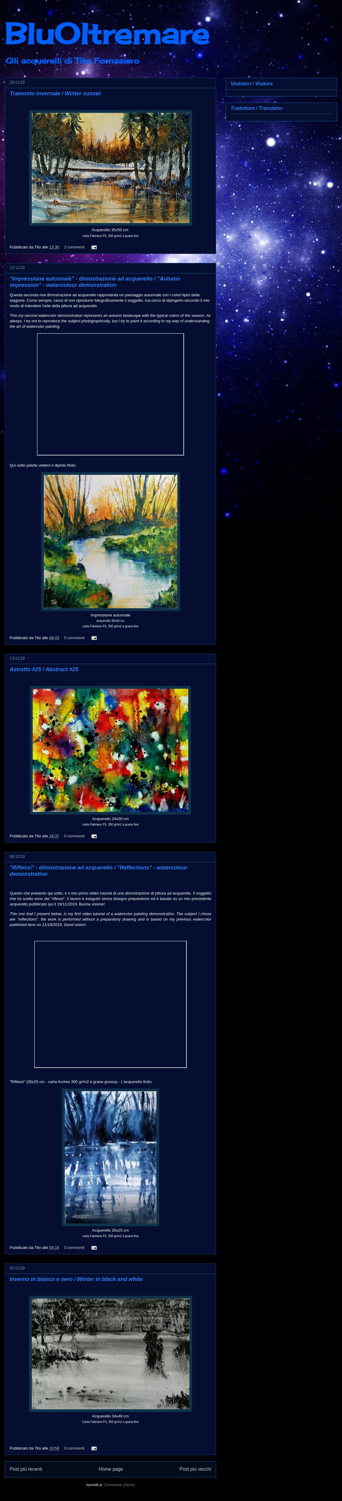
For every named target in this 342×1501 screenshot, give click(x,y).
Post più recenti (26, 1469)
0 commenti (74, 638)
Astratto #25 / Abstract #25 (44, 669)
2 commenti (74, 247)
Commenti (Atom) (119, 1485)
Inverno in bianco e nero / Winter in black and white (76, 1279)
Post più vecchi (195, 1469)
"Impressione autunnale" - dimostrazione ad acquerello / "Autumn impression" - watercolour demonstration (95, 282)
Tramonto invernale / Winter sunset (55, 93)
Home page (111, 1469)
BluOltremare (107, 33)
